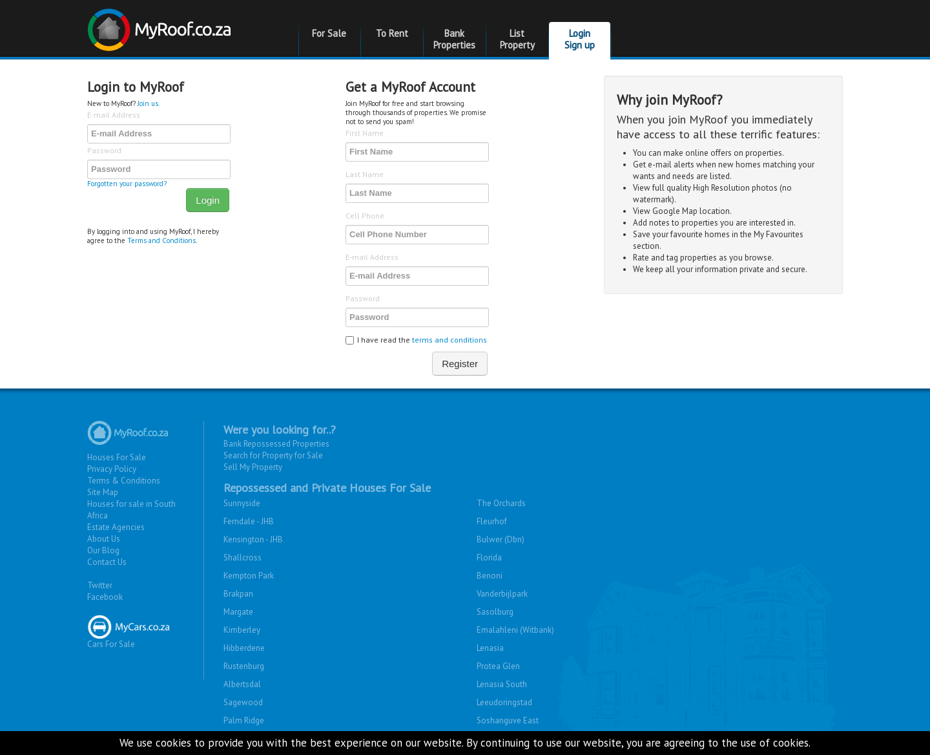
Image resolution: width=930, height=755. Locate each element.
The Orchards (501, 503)
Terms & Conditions (123, 480)
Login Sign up (579, 39)
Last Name (365, 174)
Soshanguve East (508, 720)
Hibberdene (244, 648)
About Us (103, 538)
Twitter (99, 585)
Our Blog (103, 550)
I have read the (416, 340)
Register (460, 363)
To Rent (392, 33)
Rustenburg (243, 666)
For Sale (329, 33)
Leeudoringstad (504, 702)
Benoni (489, 575)
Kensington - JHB (253, 539)
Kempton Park (248, 575)
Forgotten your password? (127, 183)
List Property (517, 39)
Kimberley (241, 629)
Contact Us (107, 562)
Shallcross (242, 557)
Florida (489, 557)
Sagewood (243, 702)
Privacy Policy (111, 468)
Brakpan (238, 593)
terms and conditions (449, 340)
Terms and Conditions (161, 240)
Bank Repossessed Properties (276, 443)
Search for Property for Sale (273, 455)
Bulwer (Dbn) (500, 539)
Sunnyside (241, 503)
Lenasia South (502, 684)
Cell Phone (365, 215)
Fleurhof (492, 521)
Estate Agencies (116, 527)
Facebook (105, 596)
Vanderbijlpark (502, 593)
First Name (365, 133)
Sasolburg (495, 611)
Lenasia (490, 648)
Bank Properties (454, 39)
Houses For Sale (116, 457)
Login (208, 200)
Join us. (149, 103)
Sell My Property (252, 467)
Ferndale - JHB (248, 521)
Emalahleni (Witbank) (515, 629)
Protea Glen (498, 666)
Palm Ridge (243, 720)
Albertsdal (242, 684)
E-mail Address (113, 115)
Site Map (102, 492)
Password (104, 150)
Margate (238, 611)
